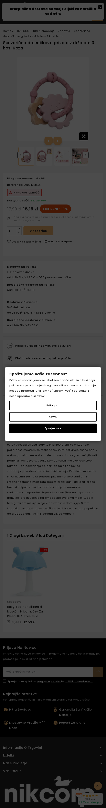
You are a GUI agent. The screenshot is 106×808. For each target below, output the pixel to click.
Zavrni (53, 417)
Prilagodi (52, 405)
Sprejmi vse (53, 428)
